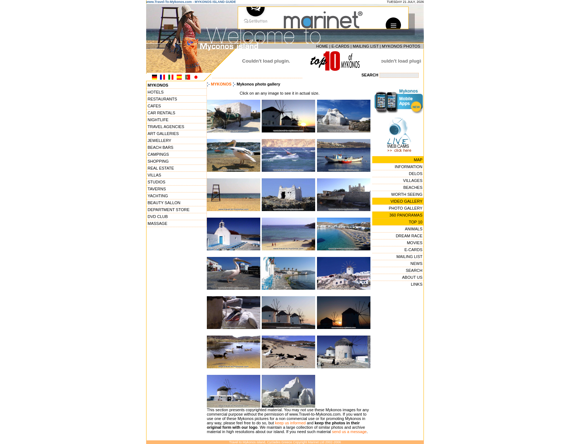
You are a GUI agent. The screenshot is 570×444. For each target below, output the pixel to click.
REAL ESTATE (161, 168)
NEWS (416, 263)
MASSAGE (157, 223)
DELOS (415, 173)
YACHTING (158, 196)
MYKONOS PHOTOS (401, 46)
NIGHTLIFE (158, 120)
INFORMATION (408, 166)
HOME (322, 46)
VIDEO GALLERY (406, 201)
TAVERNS (157, 189)
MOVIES (414, 243)
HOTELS (156, 92)
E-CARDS (341, 46)
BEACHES (412, 187)
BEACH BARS (160, 147)
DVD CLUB (158, 216)
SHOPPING (158, 161)
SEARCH (414, 270)
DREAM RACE (409, 236)
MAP (418, 160)
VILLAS (154, 175)
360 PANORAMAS (405, 215)
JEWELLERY (159, 140)
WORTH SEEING (406, 194)
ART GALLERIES (163, 133)
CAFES (154, 106)
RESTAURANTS (162, 99)
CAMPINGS (158, 154)
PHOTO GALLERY (405, 208)
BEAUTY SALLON (164, 203)
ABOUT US (412, 277)
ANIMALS (413, 229)
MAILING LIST (365, 46)
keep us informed (290, 423)
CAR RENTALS (161, 113)
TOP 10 (415, 222)
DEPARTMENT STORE (168, 209)
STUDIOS (156, 182)
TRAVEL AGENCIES (166, 126)
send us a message (349, 431)
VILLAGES (412, 180)
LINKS (416, 284)
